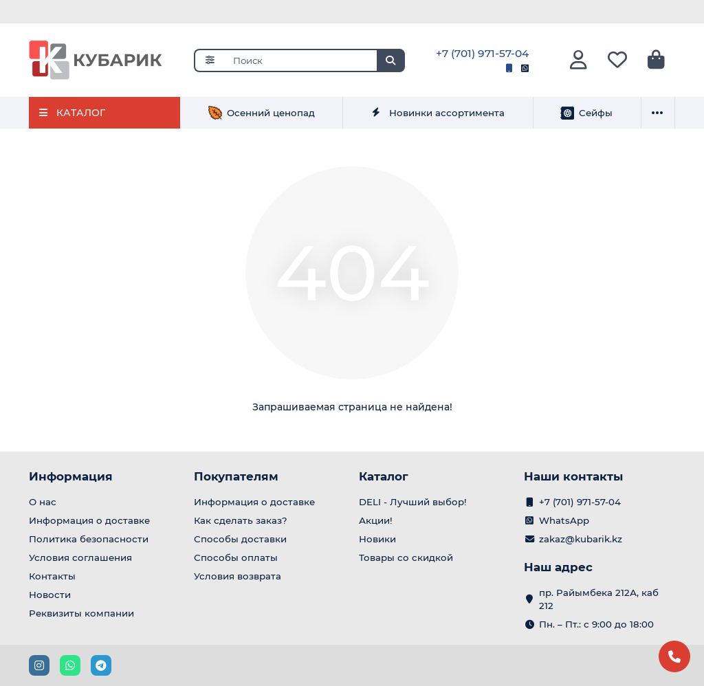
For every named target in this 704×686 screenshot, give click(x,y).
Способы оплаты (236, 557)
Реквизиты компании (81, 613)
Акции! (376, 520)
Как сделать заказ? (240, 520)
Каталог (383, 476)
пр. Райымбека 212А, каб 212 (599, 599)
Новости (50, 594)
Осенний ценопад (261, 113)
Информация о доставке (89, 520)
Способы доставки (240, 538)
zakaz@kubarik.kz (580, 538)
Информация (71, 476)
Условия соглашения (80, 557)
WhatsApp (564, 520)
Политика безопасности (88, 538)
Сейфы (586, 113)
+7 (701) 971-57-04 (482, 53)
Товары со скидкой (406, 557)
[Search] (315, 60)
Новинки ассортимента (438, 112)
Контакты (52, 576)
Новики (377, 538)
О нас (42, 501)
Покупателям (236, 476)
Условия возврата (237, 576)
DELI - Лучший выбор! (413, 501)
